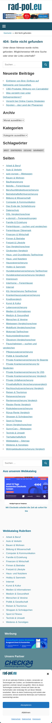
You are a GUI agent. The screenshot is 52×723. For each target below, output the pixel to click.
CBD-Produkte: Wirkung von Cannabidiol (27, 89)
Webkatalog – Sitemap (17, 441)
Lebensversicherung (16, 307)
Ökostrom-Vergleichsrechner (21, 340)
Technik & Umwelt (15, 433)
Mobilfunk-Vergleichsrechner (21, 327)
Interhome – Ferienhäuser (19, 283)
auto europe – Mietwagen (19, 174)
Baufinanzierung (14, 182)
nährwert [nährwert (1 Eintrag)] (38, 150)
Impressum (37, 719)
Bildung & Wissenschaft (18, 198)
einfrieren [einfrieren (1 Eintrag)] (16, 150)
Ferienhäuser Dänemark (18, 230)
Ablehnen (26, 712)
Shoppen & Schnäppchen (19, 416)
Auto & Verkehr (14, 169)
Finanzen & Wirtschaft (17, 234)
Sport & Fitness (14, 420)
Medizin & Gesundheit (17, 315)
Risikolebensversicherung (19, 408)
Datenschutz (16, 719)
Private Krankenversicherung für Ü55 (25, 372)
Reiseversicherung (15, 396)
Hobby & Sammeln (16, 267)
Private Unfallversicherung (19, 380)
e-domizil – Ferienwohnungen (21, 218)
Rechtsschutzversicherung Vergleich (25, 388)
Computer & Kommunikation (20, 202)
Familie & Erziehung (16, 222)
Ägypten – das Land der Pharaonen (24, 105)
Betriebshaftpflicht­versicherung (22, 194)
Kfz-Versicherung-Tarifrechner (21, 291)
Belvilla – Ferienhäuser (18, 186)
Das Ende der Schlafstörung (20, 206)
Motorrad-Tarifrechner (17, 331)
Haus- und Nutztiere (16, 259)
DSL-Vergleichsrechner (18, 214)
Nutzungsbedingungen (17, 335)
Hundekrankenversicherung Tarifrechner (26, 271)
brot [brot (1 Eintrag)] (6, 150)
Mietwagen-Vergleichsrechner (21, 323)
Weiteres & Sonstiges (17, 445)
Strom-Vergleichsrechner (19, 424)
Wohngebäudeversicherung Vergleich (25, 449)
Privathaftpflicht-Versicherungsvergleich (26, 384)
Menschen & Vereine (17, 319)
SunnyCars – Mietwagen (18, 428)
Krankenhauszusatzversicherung (23, 295)
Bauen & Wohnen (15, 178)
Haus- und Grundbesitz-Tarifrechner (24, 254)
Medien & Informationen (18, 311)
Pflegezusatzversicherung (19, 352)
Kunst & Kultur (13, 303)
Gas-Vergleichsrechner (18, 246)
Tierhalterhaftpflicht (16, 437)
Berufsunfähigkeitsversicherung (22, 190)
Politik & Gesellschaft (17, 356)
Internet (10, 287)
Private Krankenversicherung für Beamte (27, 360)
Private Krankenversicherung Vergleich (26, 376)
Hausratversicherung (17, 262)
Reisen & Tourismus (16, 392)
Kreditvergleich (13, 299)
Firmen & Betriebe (15, 238)
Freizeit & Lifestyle (15, 242)
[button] (48, 674)
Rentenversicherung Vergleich (21, 400)
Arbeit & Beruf (13, 165)
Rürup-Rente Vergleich (18, 412)
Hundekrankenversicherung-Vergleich (25, 275)
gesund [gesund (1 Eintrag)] (27, 150)
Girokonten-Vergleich (17, 250)
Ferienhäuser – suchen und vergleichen (26, 226)
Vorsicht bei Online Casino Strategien (25, 101)
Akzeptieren (26, 705)
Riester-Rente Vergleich (18, 404)
